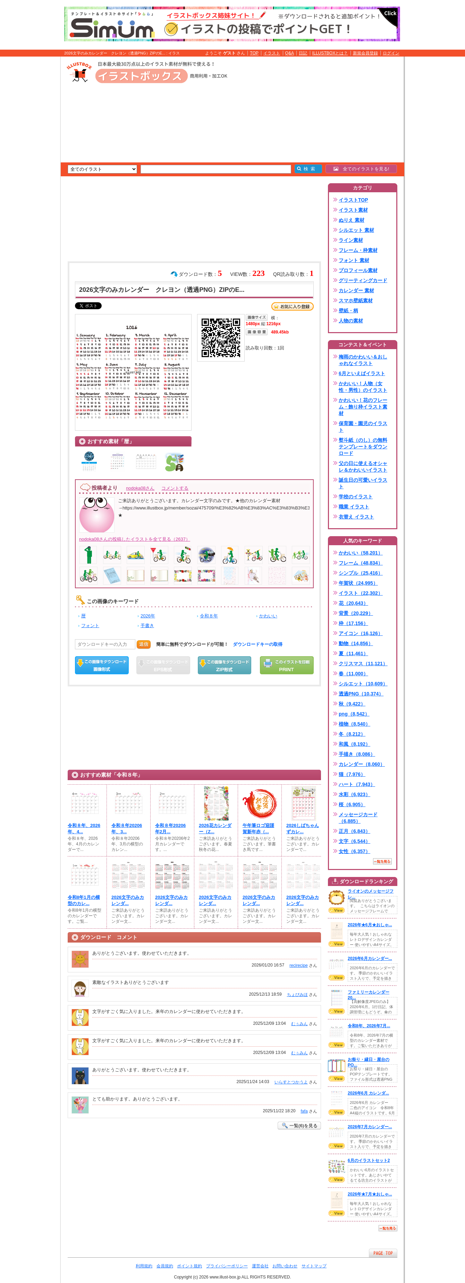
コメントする (174, 488)
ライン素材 (351, 240)
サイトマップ (314, 1266)
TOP (254, 53)
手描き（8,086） (357, 754)
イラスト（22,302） (361, 593)
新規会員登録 (365, 53)
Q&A (289, 53)
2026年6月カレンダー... (370, 958)
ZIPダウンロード (225, 665)
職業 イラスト (354, 506)
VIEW (337, 910)
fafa (304, 1111)
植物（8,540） (354, 724)
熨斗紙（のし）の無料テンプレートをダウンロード (363, 446)
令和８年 (209, 615)
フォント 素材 (354, 260)
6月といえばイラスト (362, 373)
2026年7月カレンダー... (370, 1126)
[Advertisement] (28, 164)
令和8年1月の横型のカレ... (84, 900)
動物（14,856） (356, 643)
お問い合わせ (284, 1266)
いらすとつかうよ (291, 1082)
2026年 (148, 615)
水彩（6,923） (354, 794)
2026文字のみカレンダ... (127, 900)
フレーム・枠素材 (358, 250)
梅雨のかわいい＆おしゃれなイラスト (363, 360)
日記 (303, 53)
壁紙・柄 (348, 310)
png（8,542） (354, 714)
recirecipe (298, 965)
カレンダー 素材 (356, 290)
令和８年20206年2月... (170, 828)
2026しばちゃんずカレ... (302, 828)
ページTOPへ (383, 1253)
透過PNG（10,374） (361, 694)
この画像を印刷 (287, 665)
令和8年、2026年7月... (369, 1025)
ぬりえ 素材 (351, 220)
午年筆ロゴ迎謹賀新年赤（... (258, 828)
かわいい (268, 615)
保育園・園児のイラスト (363, 427)
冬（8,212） (352, 734)
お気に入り (292, 306)
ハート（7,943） (357, 784)
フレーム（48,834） (361, 563)
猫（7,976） (352, 774)
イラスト (271, 53)
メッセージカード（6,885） (358, 818)
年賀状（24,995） (358, 583)
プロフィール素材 (358, 270)
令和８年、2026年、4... (84, 828)
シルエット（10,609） (363, 683)
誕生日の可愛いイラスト (363, 483)
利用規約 (144, 1266)
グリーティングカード (363, 280)
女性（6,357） (354, 851)
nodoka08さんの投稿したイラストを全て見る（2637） (134, 539)
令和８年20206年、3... (126, 828)
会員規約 (165, 1266)
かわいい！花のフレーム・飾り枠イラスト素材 (363, 406)
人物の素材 (351, 320)
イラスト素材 (353, 210)
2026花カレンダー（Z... (215, 828)
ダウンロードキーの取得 (257, 644)
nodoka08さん (140, 488)
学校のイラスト (356, 496)
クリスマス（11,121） (363, 663)
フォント (90, 625)
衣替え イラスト (356, 517)
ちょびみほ (297, 994)
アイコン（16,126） (361, 633)
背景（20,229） (356, 613)
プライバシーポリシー (227, 1266)
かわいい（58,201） (361, 553)
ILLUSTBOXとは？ (330, 53)
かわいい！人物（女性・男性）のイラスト (363, 387)
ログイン (391, 53)
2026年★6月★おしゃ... (370, 924)
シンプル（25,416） (361, 573)
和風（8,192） (354, 744)
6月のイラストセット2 (369, 1160)
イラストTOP (353, 200)
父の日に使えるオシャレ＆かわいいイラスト (363, 467)
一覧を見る (382, 861)
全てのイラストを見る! (361, 168)
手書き (147, 625)
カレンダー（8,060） (362, 764)
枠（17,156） (353, 623)
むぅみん (299, 1023)
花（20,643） (353, 603)
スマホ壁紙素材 (356, 300)
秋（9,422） (352, 704)
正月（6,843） (354, 831)
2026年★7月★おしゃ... (370, 1194)
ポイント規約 (189, 1266)
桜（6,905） (352, 804)
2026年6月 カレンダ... (368, 1093)
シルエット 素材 (356, 230)
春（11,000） (353, 673)
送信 (143, 644)
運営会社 (260, 1266)
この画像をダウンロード (102, 665)
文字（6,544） (354, 841)
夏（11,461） (353, 653)
